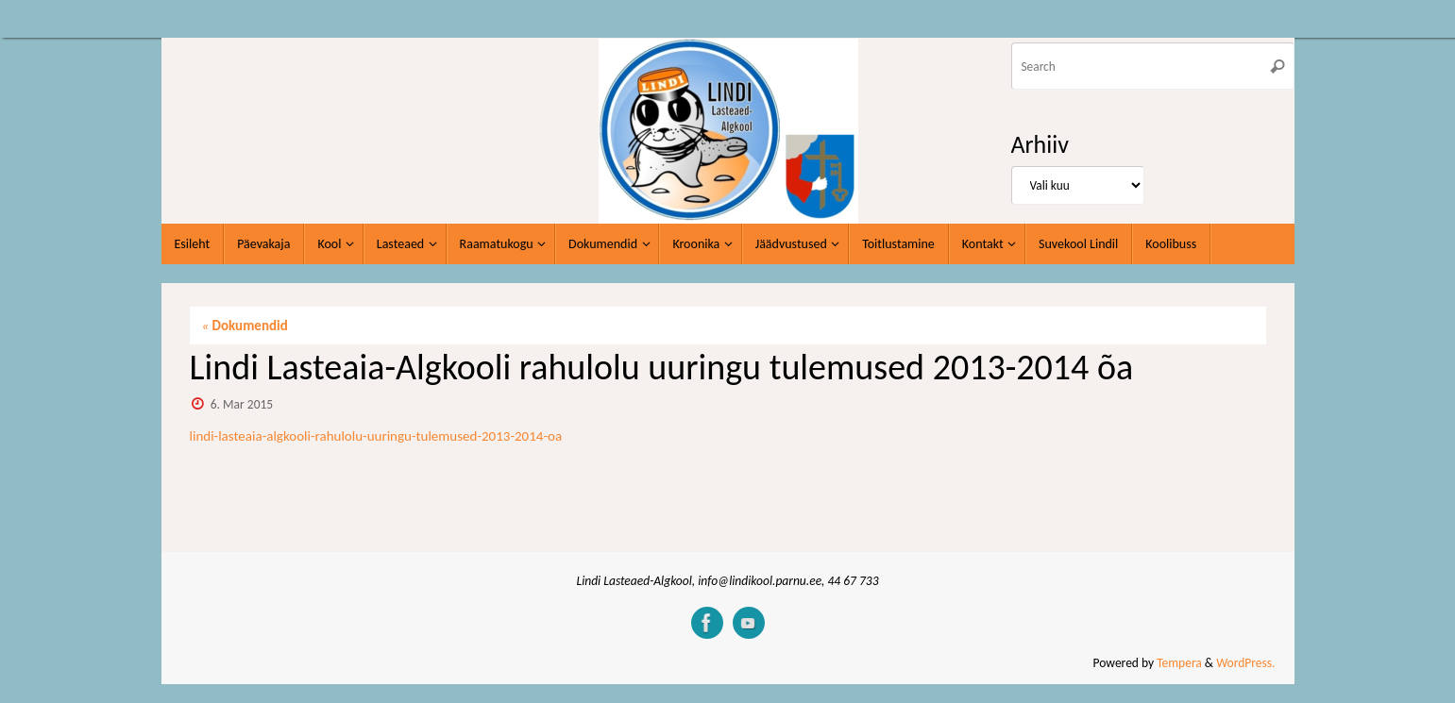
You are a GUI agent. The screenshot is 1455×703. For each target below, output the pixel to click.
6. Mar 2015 (242, 404)
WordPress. (1245, 663)
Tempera (1179, 663)
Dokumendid (245, 325)
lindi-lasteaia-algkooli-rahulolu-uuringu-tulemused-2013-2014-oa (376, 435)
